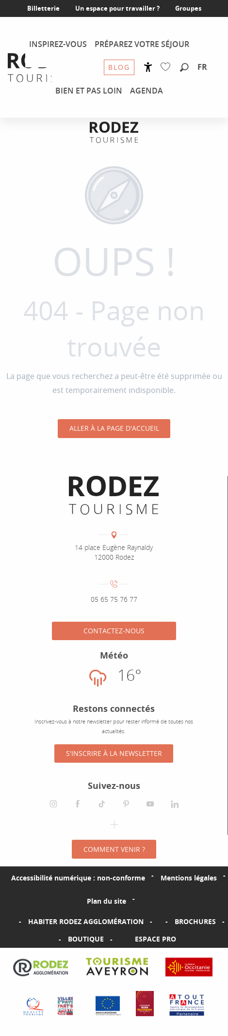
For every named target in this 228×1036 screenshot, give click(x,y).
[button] (184, 68)
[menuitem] (42, 67)
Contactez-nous (114, 630)
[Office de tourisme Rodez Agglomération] (114, 132)
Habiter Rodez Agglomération (86, 921)
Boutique (86, 938)
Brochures (195, 921)
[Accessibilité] (148, 67)
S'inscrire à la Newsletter (114, 753)
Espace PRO (155, 938)
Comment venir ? (114, 849)
